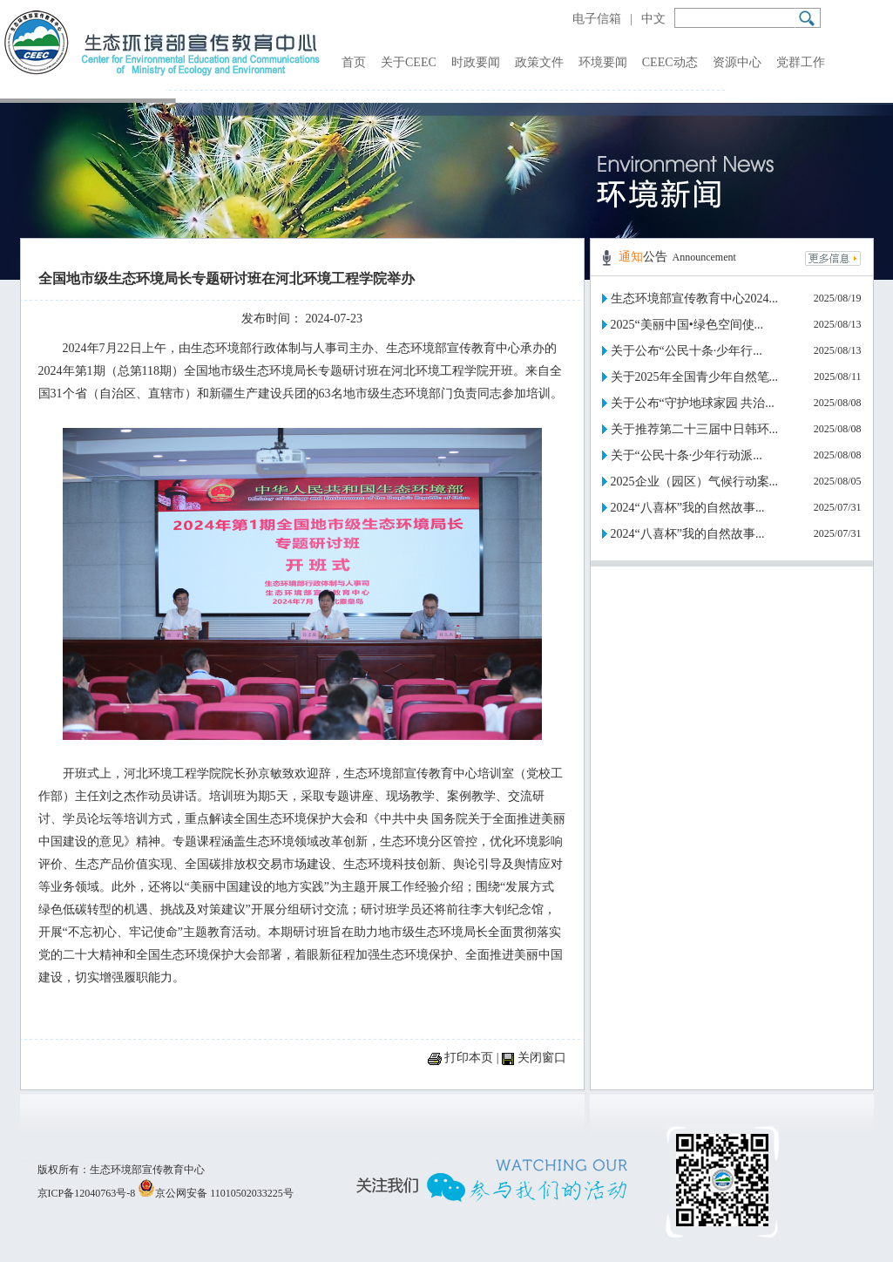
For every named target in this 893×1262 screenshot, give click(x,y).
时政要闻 (475, 62)
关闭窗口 (542, 1057)
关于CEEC (408, 62)
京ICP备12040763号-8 (86, 1193)
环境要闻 (602, 62)
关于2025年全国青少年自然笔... (695, 376)
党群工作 (800, 62)
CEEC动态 (670, 62)
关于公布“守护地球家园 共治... (693, 403)
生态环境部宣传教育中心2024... (695, 298)
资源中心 (737, 62)
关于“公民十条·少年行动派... (686, 455)
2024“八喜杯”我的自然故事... (688, 507)
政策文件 (539, 62)
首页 (354, 62)
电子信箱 (596, 18)
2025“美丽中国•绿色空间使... (687, 324)
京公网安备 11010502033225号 (216, 1193)
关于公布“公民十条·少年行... (686, 350)
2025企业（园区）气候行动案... (695, 481)
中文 (653, 18)
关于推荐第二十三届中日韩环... (695, 429)
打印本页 (468, 1057)
